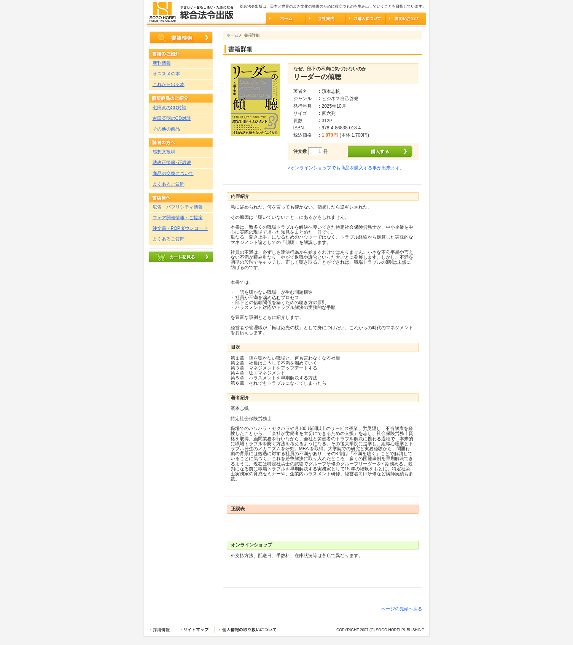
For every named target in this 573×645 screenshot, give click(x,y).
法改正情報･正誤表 (172, 162)
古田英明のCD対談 (172, 118)
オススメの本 (166, 73)
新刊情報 (162, 63)
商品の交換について (173, 173)
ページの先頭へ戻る (401, 609)
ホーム (232, 35)
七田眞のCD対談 (169, 107)
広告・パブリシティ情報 (178, 207)
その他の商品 (166, 129)
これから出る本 (169, 84)
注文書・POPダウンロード (180, 228)
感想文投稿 (164, 151)
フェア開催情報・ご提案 (178, 217)
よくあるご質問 (169, 184)
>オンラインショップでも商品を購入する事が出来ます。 (346, 167)
